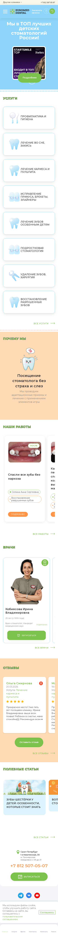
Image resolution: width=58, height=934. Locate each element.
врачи (9, 547)
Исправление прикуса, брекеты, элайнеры (28, 197)
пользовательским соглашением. (12, 918)
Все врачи (45, 647)
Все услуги (44, 323)
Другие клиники (12, 2)
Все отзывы (44, 753)
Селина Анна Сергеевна (24, 492)
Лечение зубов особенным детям (28, 223)
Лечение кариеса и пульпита (28, 170)
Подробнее (30, 77)
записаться (26, 635)
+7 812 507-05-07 (29, 865)
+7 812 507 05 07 (48, 2)
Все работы (44, 534)
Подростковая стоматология (26, 249)
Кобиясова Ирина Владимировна (19, 610)
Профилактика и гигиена (27, 118)
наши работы (17, 427)
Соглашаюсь (47, 912)
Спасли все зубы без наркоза (24, 476)
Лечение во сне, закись (26, 144)
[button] (37, 452)
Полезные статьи (21, 769)
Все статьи (44, 837)
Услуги (10, 98)
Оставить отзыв (29, 742)
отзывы (11, 668)
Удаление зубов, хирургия (27, 276)
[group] (24, 797)
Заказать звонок (37, 11)
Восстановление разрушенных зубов (27, 302)
